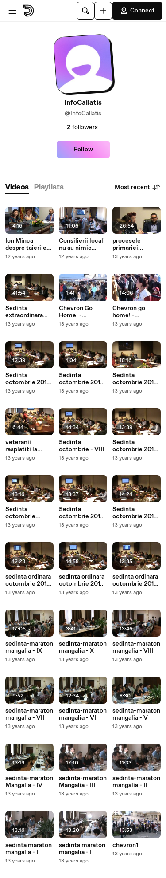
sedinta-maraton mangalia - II (136, 782)
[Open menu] (12, 11)
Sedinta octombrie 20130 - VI (20, 513)
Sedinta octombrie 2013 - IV (134, 513)
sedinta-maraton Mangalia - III (83, 782)
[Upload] (103, 11)
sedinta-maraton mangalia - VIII (136, 647)
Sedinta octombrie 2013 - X (27, 379)
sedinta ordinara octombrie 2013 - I (81, 580)
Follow (83, 150)
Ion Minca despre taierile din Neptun (25, 244)
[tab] (17, 187)
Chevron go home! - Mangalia (128, 312)
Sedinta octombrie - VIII (81, 446)
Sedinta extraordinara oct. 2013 (24, 312)
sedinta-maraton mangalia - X (83, 647)
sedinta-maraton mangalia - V (136, 714)
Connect (137, 10)
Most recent (138, 187)
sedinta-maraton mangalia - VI (83, 714)
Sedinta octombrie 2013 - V (81, 513)
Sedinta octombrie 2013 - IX (134, 379)
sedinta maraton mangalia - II (28, 849)
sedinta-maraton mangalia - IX (29, 647)
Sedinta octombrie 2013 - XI (81, 379)
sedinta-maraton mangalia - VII (29, 714)
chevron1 (125, 845)
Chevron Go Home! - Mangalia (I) (76, 312)
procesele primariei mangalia (126, 244)
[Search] (85, 11)
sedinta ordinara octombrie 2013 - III (28, 580)
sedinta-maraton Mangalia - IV (29, 782)
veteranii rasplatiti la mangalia (21, 446)
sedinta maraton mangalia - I (82, 849)
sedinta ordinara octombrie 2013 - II (135, 580)
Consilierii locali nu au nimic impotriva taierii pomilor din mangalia (82, 244)
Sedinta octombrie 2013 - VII (134, 446)
